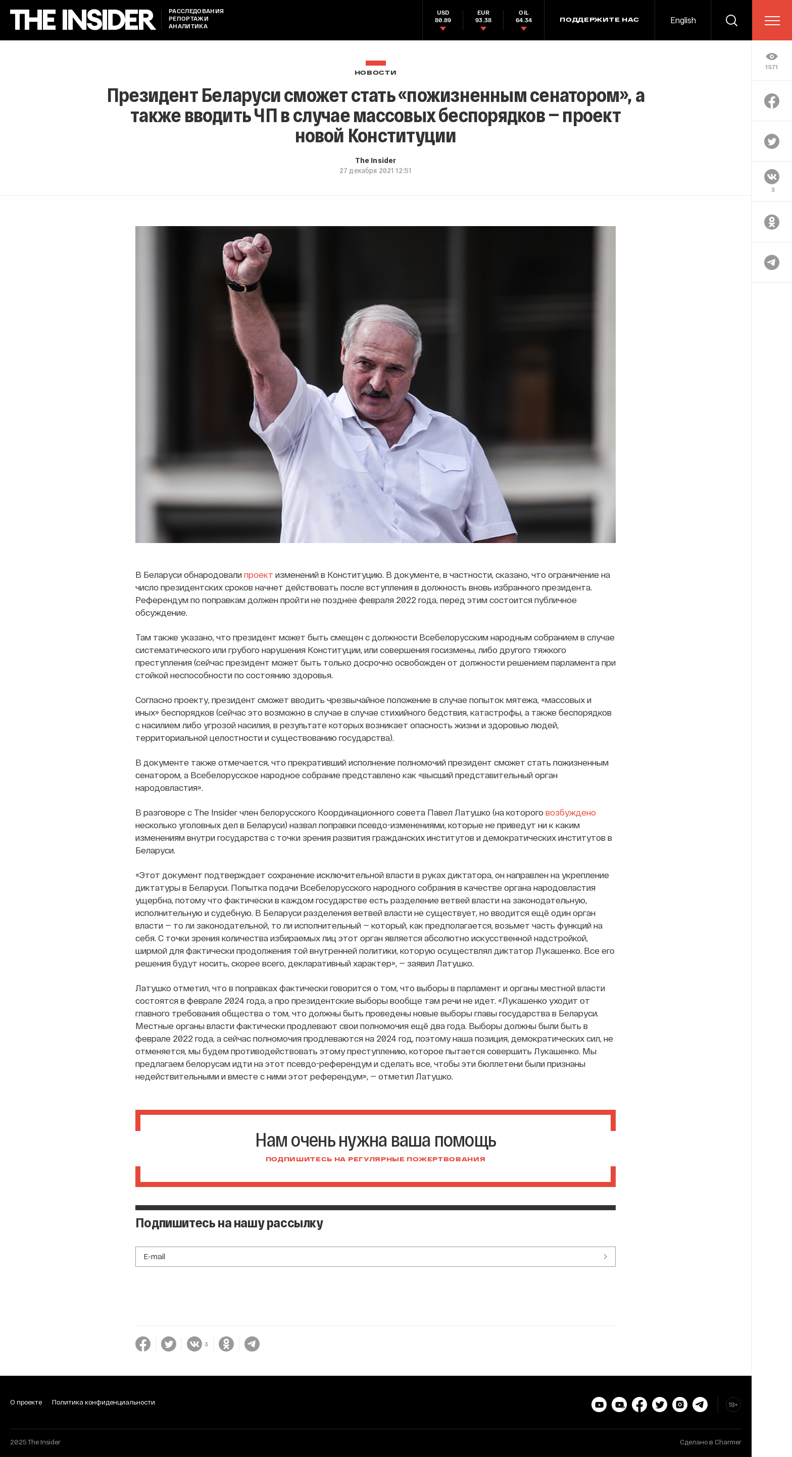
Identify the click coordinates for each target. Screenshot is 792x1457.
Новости (376, 73)
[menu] (772, 20)
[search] (731, 20)
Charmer (728, 1442)
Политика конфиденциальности (103, 1402)
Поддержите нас (599, 20)
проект (258, 574)
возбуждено (571, 812)
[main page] (83, 20)
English (683, 20)
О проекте (26, 1402)
